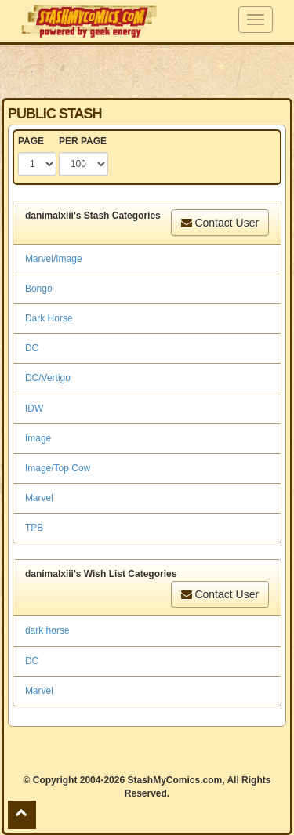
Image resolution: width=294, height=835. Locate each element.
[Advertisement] (147, 70)
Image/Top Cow (57, 468)
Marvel (39, 497)
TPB (34, 527)
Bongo (39, 288)
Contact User (220, 222)
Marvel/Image (53, 258)
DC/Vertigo (48, 377)
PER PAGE (83, 141)
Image (38, 438)
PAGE (31, 141)
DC (31, 348)
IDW (34, 408)
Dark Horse (49, 318)
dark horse (47, 630)
